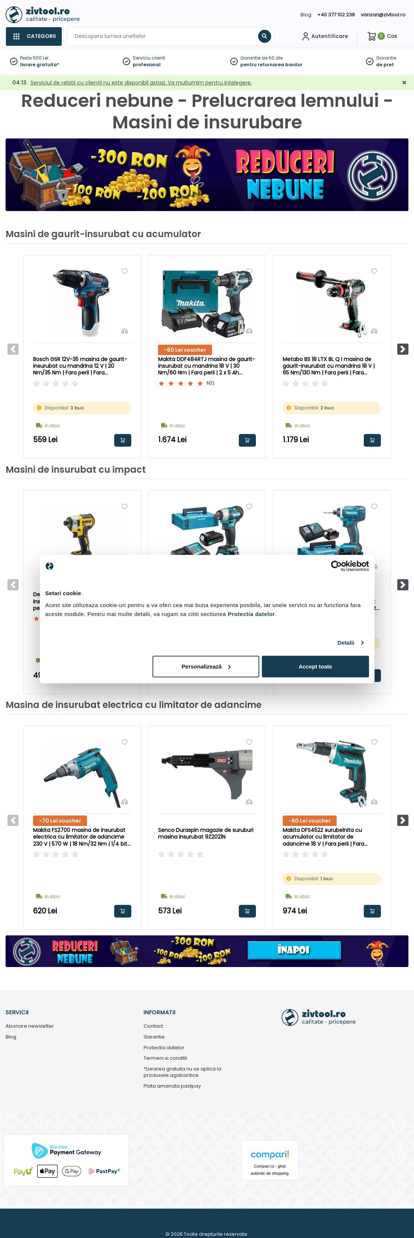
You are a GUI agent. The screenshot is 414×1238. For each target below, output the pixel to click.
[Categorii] (34, 36)
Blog (306, 14)
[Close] (238, 9)
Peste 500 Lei (34, 58)
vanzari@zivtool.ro (383, 14)
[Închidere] (404, 83)
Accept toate (315, 666)
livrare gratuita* (39, 64)
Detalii (345, 642)
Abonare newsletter (30, 1026)
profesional (147, 64)
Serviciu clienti (149, 58)
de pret (385, 64)
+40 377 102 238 (336, 14)
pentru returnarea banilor (271, 64)
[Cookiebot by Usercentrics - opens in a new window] (336, 566)
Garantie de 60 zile (261, 58)
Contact (153, 1026)
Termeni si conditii (165, 1058)
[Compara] (124, 330)
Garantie (386, 58)
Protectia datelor (164, 1048)
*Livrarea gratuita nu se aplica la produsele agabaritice (182, 1072)
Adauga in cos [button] (123, 440)
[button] (402, 349)
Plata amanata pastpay (172, 1086)
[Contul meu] (324, 36)
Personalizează (206, 666)
